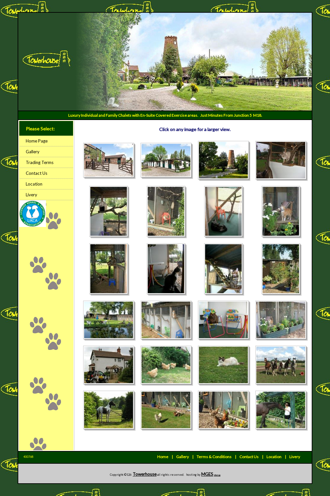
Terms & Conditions (214, 456)
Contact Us (36, 173)
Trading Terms (39, 162)
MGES (207, 474)
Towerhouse (145, 474)
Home (162, 456)
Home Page (37, 140)
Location (34, 184)
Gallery (32, 151)
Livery (31, 194)
